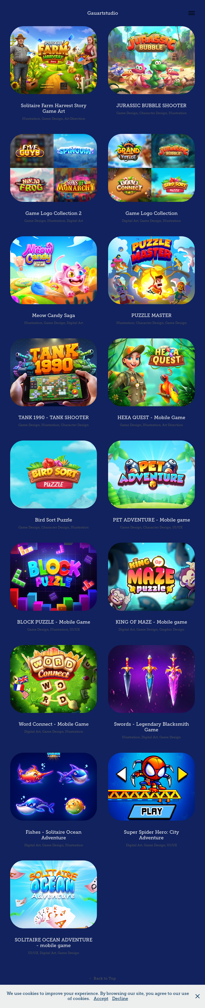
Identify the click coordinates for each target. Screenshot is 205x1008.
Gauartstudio (102, 13)
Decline (120, 998)
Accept (101, 998)
